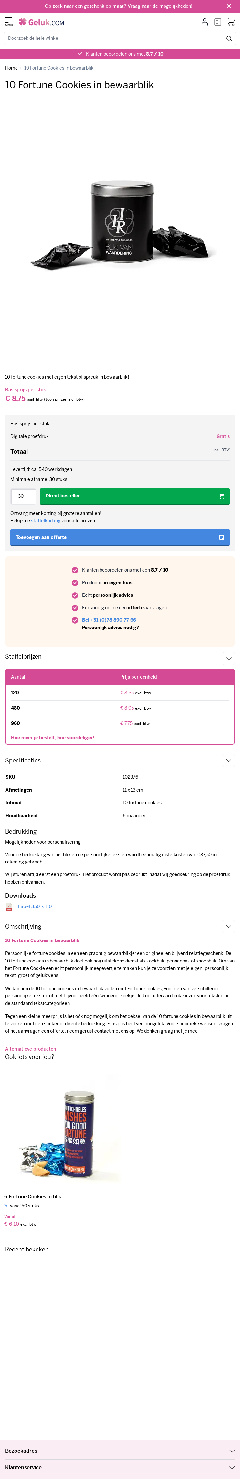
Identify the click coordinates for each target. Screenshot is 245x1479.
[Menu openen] (9, 20)
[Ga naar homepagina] (11, 68)
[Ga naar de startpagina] (41, 22)
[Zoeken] (229, 38)
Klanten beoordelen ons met (125, 54)
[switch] (64, 399)
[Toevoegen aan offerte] (120, 537)
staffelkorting (45, 521)
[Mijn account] (204, 22)
